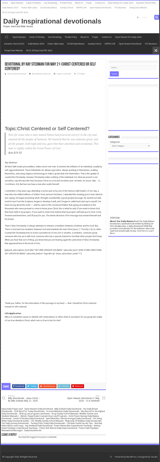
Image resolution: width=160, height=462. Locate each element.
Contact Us (100, 3)
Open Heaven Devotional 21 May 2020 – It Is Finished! (83, 398)
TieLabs (154, 457)
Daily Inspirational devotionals (52, 21)
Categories (115, 142)
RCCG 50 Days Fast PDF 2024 (15, 12)
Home (5, 3)
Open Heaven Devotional (100, 8)
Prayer (89, 3)
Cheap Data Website (138, 8)
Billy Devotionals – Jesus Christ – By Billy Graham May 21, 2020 (24, 398)
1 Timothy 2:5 (85, 229)
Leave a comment (64, 74)
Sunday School (66, 8)
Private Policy (66, 3)
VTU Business (120, 8)
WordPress (131, 457)
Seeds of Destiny (33, 3)
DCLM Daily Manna (48, 8)
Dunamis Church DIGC (146, 3)
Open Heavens (17, 3)
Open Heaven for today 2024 (120, 3)
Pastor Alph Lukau (29, 8)
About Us (79, 3)
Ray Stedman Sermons (41, 74)
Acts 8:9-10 (14, 152)
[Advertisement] (54, 99)
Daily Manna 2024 (10, 8)
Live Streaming (50, 3)
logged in (34, 437)
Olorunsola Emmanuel (16, 74)
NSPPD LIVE (81, 8)
